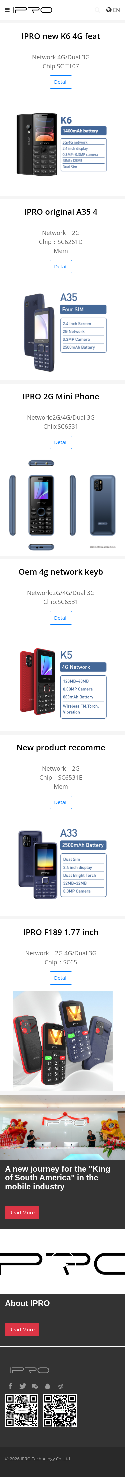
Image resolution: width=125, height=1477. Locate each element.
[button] (10, 1386)
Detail (61, 81)
